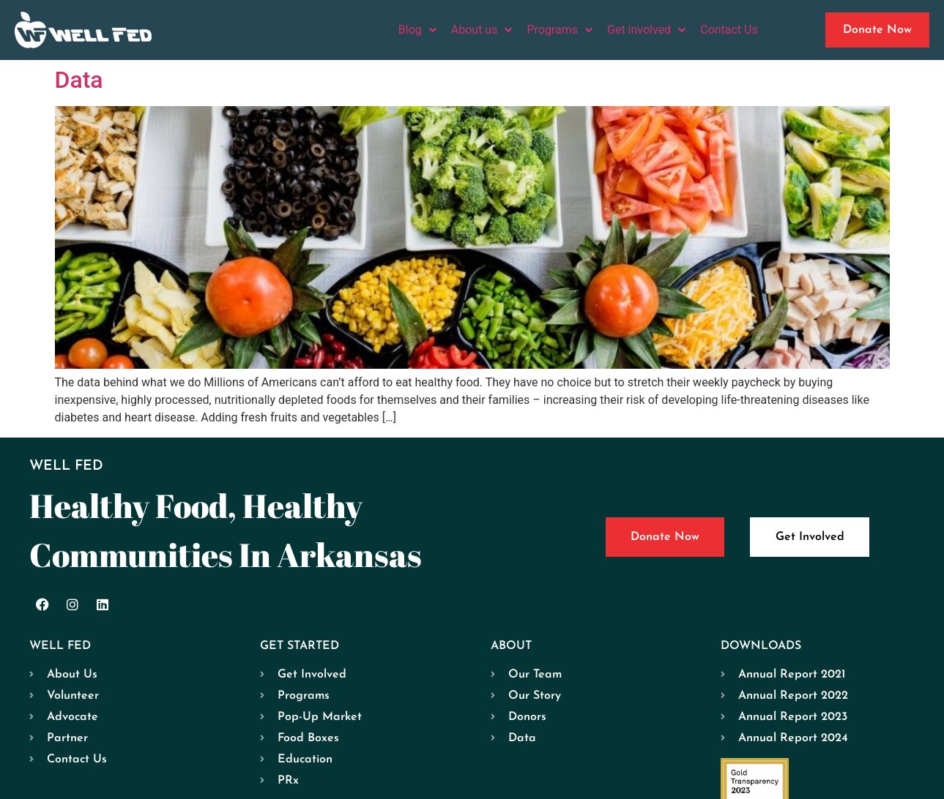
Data (79, 80)
